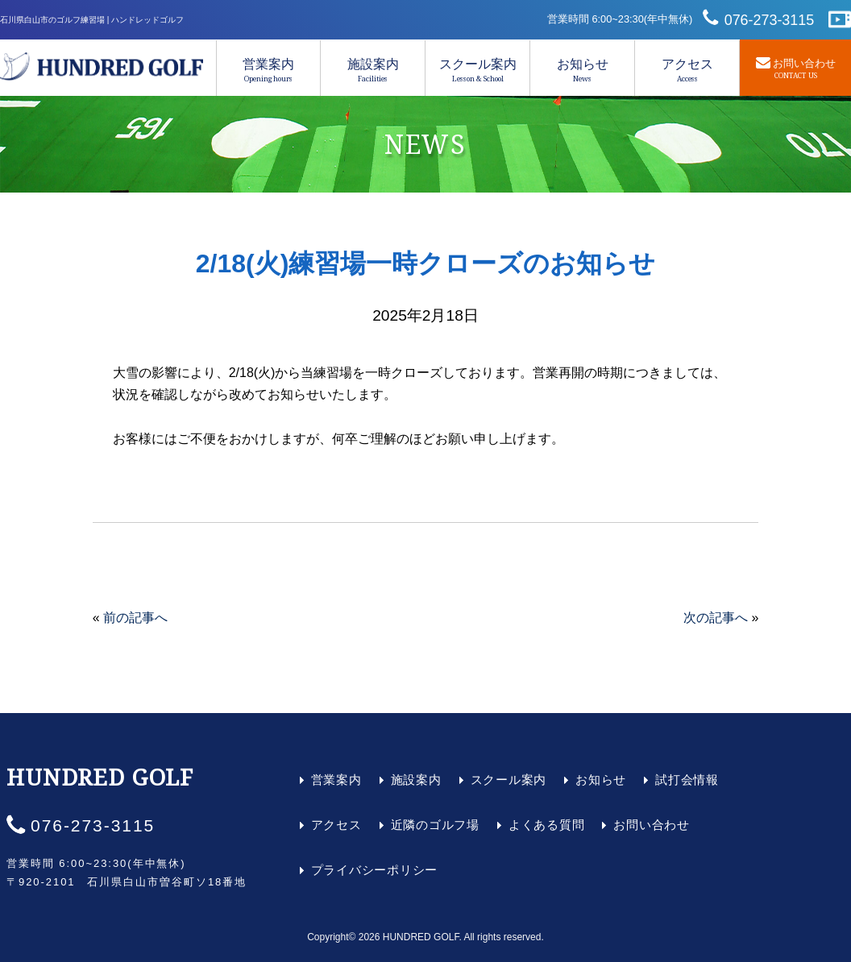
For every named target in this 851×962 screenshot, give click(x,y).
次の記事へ (715, 617)
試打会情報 (687, 779)
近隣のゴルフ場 (435, 824)
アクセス (687, 70)
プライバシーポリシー (374, 870)
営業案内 (268, 70)
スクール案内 (477, 70)
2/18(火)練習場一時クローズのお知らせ (426, 263)
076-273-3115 (769, 20)
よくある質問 (547, 824)
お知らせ (582, 70)
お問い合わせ (651, 824)
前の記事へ (135, 617)
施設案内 (373, 70)
